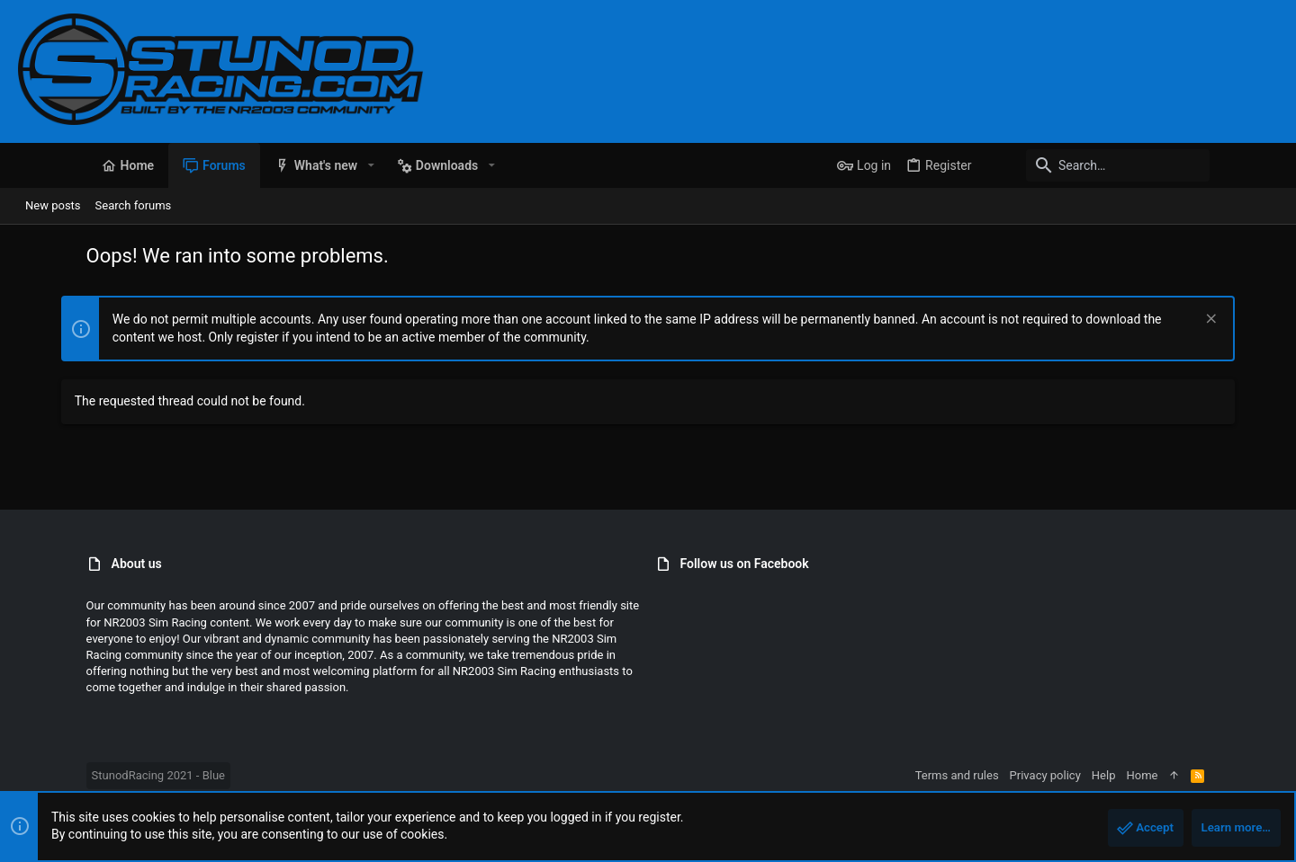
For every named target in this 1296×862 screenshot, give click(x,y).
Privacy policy (1112, 775)
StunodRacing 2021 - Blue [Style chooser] (90, 775)
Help (1171, 775)
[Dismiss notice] (1252, 320)
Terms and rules (1024, 775)
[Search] (1165, 165)
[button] (303, 165)
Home (1210, 775)
